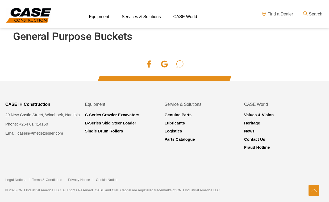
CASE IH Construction (27, 104)
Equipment (95, 104)
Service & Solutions (183, 104)
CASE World (256, 104)
